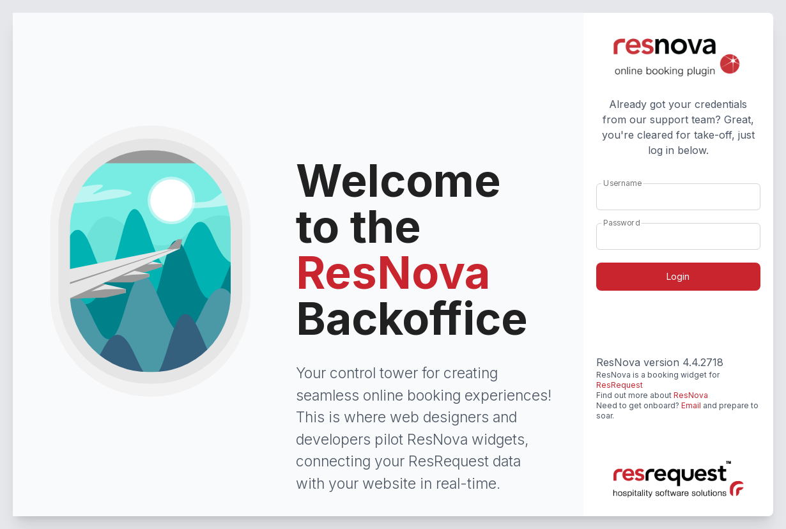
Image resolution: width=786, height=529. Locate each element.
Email (691, 405)
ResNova (691, 395)
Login (678, 276)
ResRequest (619, 385)
